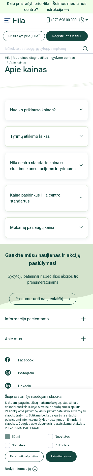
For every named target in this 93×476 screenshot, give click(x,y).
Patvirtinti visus (61, 456)
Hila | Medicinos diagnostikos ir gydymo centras (40, 58)
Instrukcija (57, 9)
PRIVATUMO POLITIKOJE (22, 428)
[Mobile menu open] (7, 20)
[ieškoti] (85, 48)
